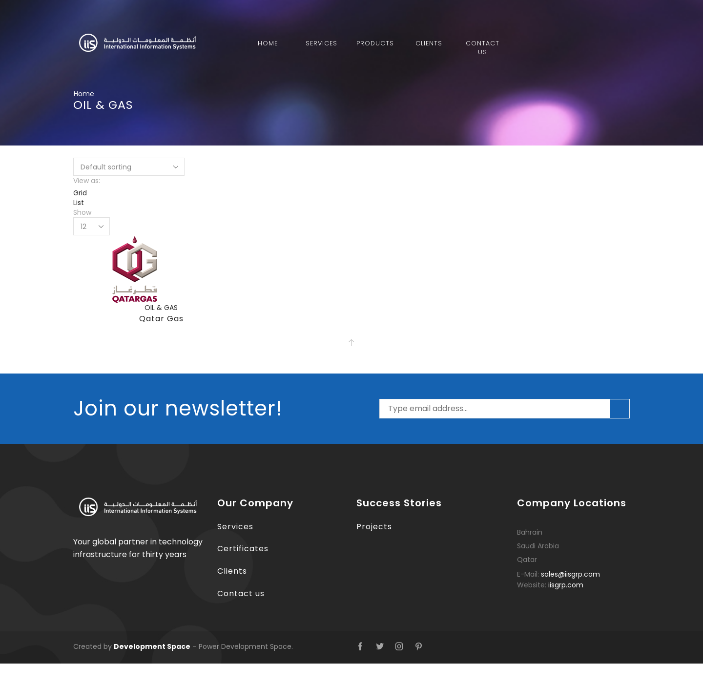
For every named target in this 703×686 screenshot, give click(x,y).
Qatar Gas (161, 318)
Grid (80, 193)
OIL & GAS (161, 307)
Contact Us (482, 47)
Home (268, 43)
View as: (86, 181)
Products (375, 43)
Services (321, 43)
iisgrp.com (565, 585)
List (78, 203)
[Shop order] (129, 167)
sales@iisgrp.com (570, 574)
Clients (428, 43)
